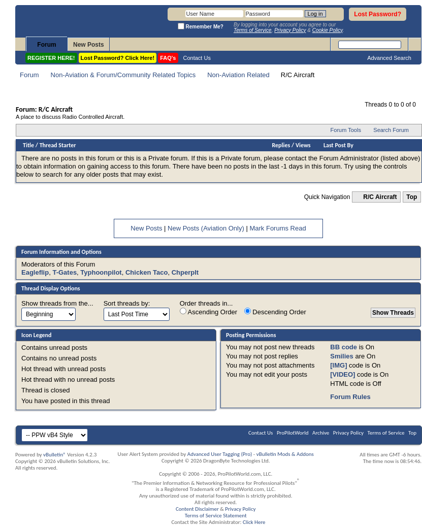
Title (28, 145)
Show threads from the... (57, 303)
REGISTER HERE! (51, 58)
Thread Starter (58, 145)
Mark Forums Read (277, 228)
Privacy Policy (348, 433)
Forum (46, 44)
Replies (281, 145)
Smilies (341, 356)
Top (411, 197)
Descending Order (275, 312)
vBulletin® (54, 454)
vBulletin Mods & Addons (285, 454)
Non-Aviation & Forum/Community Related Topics (123, 75)
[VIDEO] (342, 374)
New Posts (88, 44)
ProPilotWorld (293, 433)
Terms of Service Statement (216, 515)
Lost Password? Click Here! (118, 58)
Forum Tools (346, 130)
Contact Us (197, 58)
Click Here (254, 522)
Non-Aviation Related (238, 75)
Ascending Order (208, 312)
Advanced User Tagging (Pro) (219, 454)
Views (303, 145)
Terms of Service (386, 433)
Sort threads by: (127, 303)
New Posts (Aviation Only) (206, 228)
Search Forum (391, 130)
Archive (320, 433)
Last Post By (338, 145)
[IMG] (338, 365)
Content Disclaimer (197, 509)
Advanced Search (389, 58)
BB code (343, 347)
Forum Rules (350, 397)
